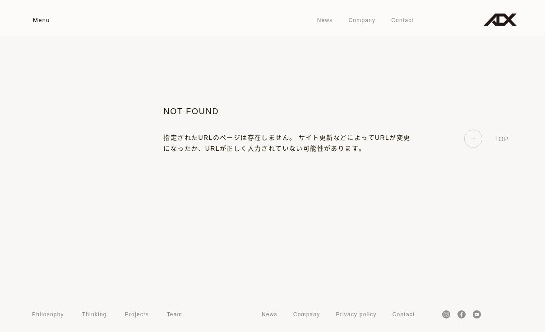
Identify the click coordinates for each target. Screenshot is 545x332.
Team (174, 314)
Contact (402, 20)
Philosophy (48, 314)
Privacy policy (356, 314)
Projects (137, 314)
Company (361, 20)
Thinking (94, 314)
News (325, 20)
